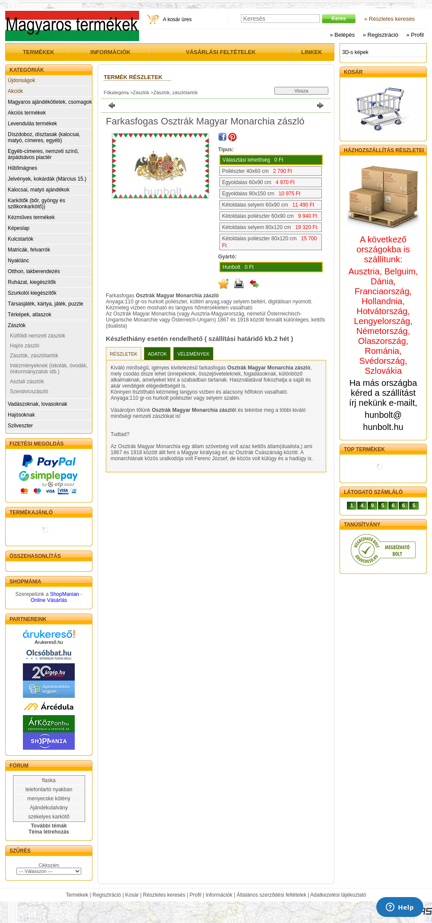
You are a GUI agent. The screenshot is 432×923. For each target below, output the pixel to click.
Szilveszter (20, 426)
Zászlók (16, 325)
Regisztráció (106, 895)
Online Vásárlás (49, 600)
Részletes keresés (164, 895)
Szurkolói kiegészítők (32, 293)
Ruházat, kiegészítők (32, 282)
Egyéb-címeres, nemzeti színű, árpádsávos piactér (43, 154)
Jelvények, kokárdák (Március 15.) (47, 179)
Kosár (132, 895)
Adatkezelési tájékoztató (338, 895)
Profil (195, 895)
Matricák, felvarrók (29, 250)
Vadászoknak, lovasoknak (37, 404)
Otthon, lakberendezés (34, 271)
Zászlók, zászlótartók (34, 356)
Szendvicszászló (29, 391)
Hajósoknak (21, 415)
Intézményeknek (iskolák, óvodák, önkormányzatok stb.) (49, 369)
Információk (219, 895)
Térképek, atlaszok (29, 315)
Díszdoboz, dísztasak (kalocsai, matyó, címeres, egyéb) (44, 137)
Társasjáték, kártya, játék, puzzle (45, 304)
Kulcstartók (20, 239)
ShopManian (64, 594)
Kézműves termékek (31, 217)
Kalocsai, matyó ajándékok (39, 190)
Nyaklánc (18, 261)
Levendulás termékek (32, 124)
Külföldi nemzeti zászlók (37, 336)
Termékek (77, 895)
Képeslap (18, 228)
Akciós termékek (27, 113)
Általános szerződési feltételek (271, 895)
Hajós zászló (24, 346)
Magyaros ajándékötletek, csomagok (50, 102)
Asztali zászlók (27, 382)
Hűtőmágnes (22, 168)
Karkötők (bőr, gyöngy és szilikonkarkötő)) (36, 203)
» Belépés (342, 35)
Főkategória (116, 92)
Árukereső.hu (49, 642)
